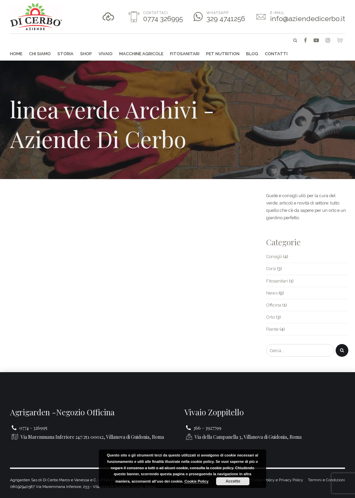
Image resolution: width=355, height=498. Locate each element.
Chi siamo (40, 53)
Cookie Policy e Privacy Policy (277, 480)
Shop (86, 53)
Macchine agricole (141, 53)
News (272, 293)
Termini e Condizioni (326, 480)
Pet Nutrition (222, 53)
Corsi (271, 268)
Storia (65, 53)
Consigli (274, 256)
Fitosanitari (184, 53)
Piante (272, 329)
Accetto (232, 481)
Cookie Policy (196, 481)
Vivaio (106, 53)
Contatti (276, 53)
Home (16, 53)
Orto (270, 317)
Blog (252, 53)
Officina (273, 305)
